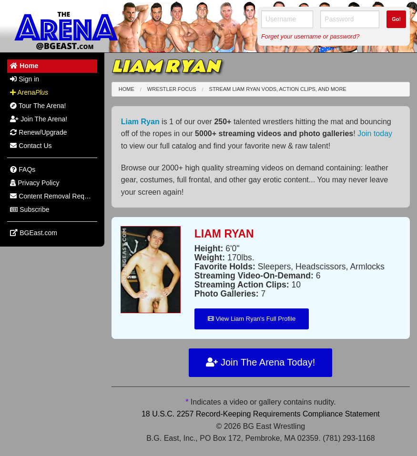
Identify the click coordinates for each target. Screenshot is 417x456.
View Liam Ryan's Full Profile (251, 318)
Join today (374, 133)
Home (126, 89)
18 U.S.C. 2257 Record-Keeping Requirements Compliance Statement (261, 414)
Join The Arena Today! (260, 362)
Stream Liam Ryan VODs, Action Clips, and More (277, 89)
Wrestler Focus (171, 89)
